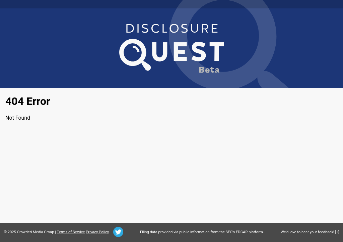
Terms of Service (71, 232)
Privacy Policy (97, 232)
